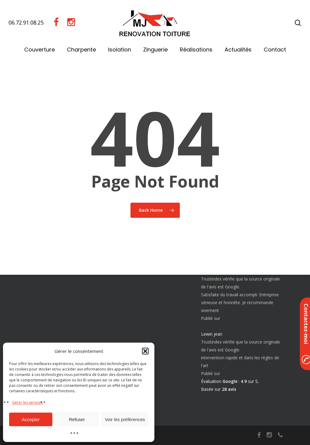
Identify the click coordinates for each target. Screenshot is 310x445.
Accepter (31, 419)
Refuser (77, 419)
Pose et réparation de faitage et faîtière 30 (66, 327)
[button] (145, 351)
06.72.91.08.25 (26, 22)
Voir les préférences (125, 419)
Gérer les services (27, 402)
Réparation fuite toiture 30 (53, 313)
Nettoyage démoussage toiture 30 (61, 302)
